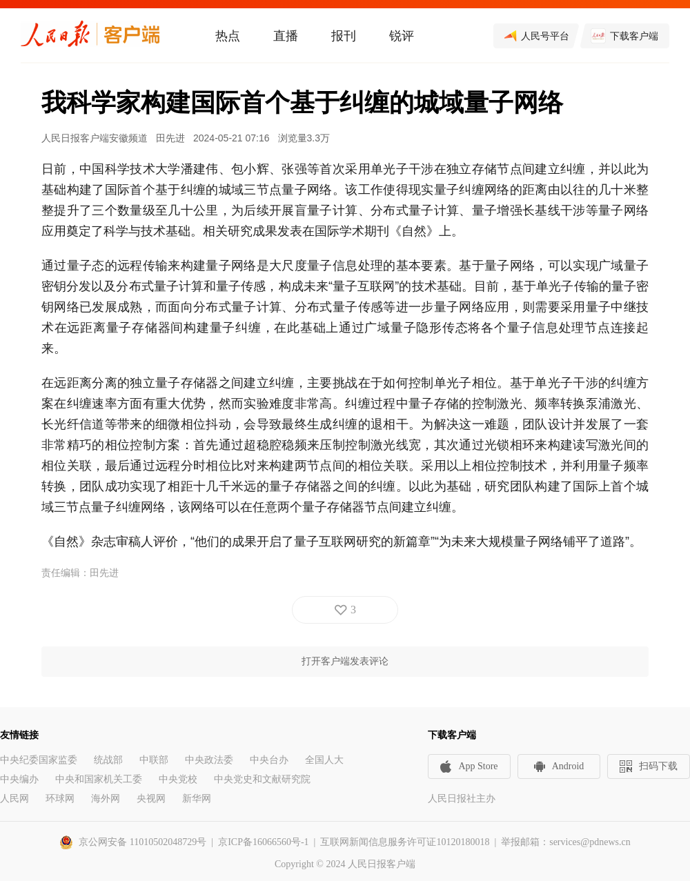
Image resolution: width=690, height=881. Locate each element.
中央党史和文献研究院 (262, 779)
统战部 (108, 760)
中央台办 (269, 760)
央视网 (151, 798)
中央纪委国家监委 (38, 760)
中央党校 (178, 779)
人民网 (14, 798)
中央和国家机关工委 (98, 779)
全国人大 (324, 760)
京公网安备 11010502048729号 (142, 842)
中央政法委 (209, 760)
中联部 (153, 760)
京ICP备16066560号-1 (263, 842)
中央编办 (19, 779)
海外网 (105, 798)
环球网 (60, 798)
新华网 (196, 798)
